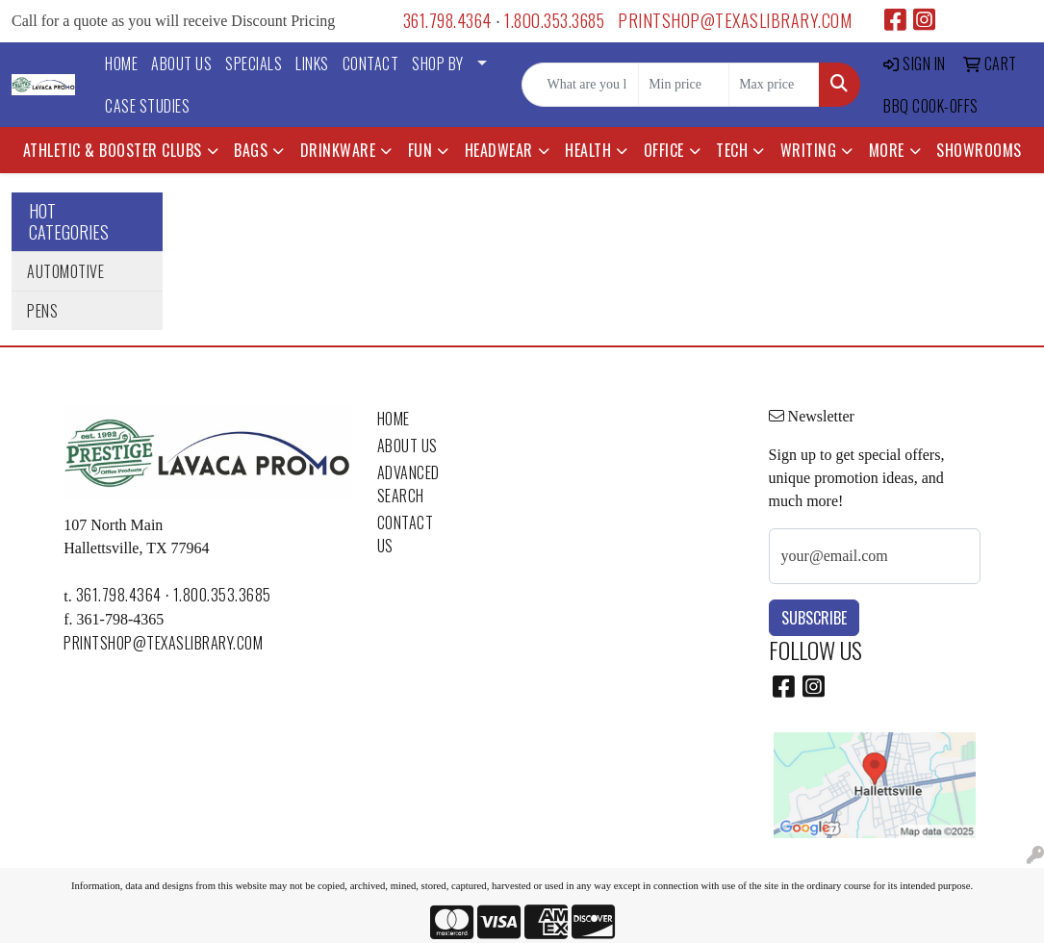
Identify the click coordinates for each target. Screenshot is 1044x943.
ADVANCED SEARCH (408, 484)
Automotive (65, 271)
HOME (121, 63)
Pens (42, 310)
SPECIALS (253, 63)
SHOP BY (438, 63)
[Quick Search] (580, 85)
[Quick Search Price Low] (683, 85)
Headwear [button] (499, 150)
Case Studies (147, 105)
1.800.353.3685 (554, 20)
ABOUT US (181, 63)
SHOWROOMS (979, 150)
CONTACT (371, 63)
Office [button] (664, 150)
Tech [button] (732, 150)
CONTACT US (405, 534)
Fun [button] (420, 150)
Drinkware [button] (338, 150)
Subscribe (814, 617)
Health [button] (588, 150)
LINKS (312, 63)
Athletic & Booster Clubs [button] (112, 150)
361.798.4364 (447, 20)
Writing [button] (808, 150)
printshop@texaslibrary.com (735, 20)
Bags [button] (250, 150)
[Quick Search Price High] (774, 85)
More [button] (886, 150)
